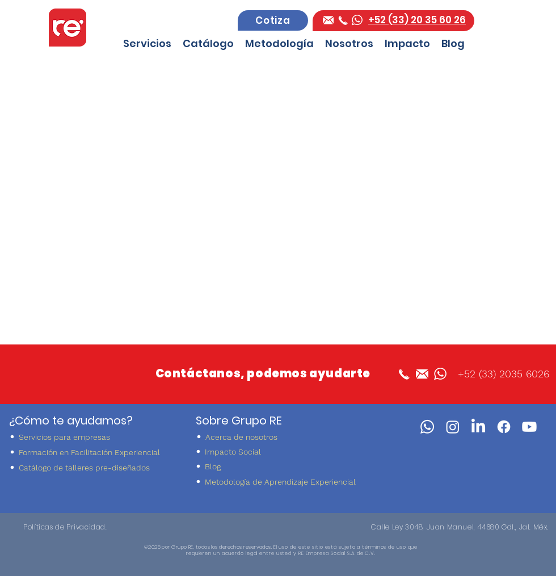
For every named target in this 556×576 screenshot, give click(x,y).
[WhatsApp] (427, 426)
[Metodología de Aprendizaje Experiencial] (278, 481)
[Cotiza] (273, 20)
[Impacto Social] (278, 451)
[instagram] (452, 426)
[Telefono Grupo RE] (343, 20)
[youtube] (529, 426)
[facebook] (328, 20)
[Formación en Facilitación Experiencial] (92, 452)
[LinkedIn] (478, 426)
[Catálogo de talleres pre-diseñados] (92, 467)
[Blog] (278, 466)
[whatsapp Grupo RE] (357, 20)
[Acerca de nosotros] (279, 436)
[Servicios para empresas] (92, 436)
